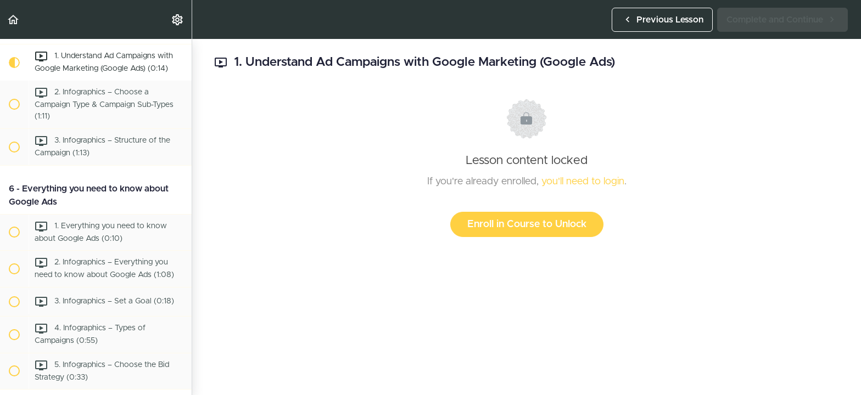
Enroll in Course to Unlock (526, 224)
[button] (13, 19)
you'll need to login (582, 182)
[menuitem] (178, 19)
